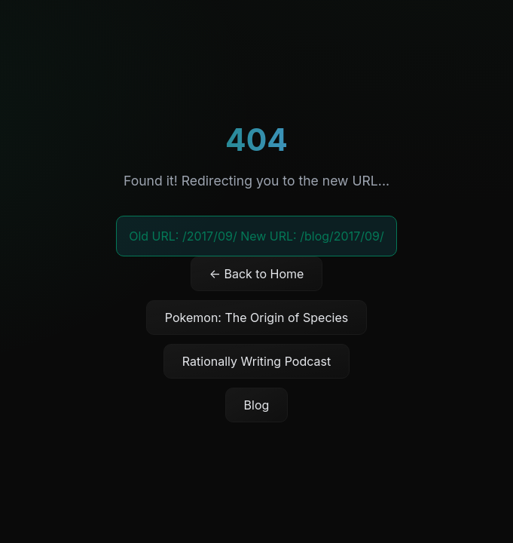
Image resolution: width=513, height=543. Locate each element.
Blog (257, 405)
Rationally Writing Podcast (256, 361)
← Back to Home (256, 273)
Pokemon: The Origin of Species (256, 317)
